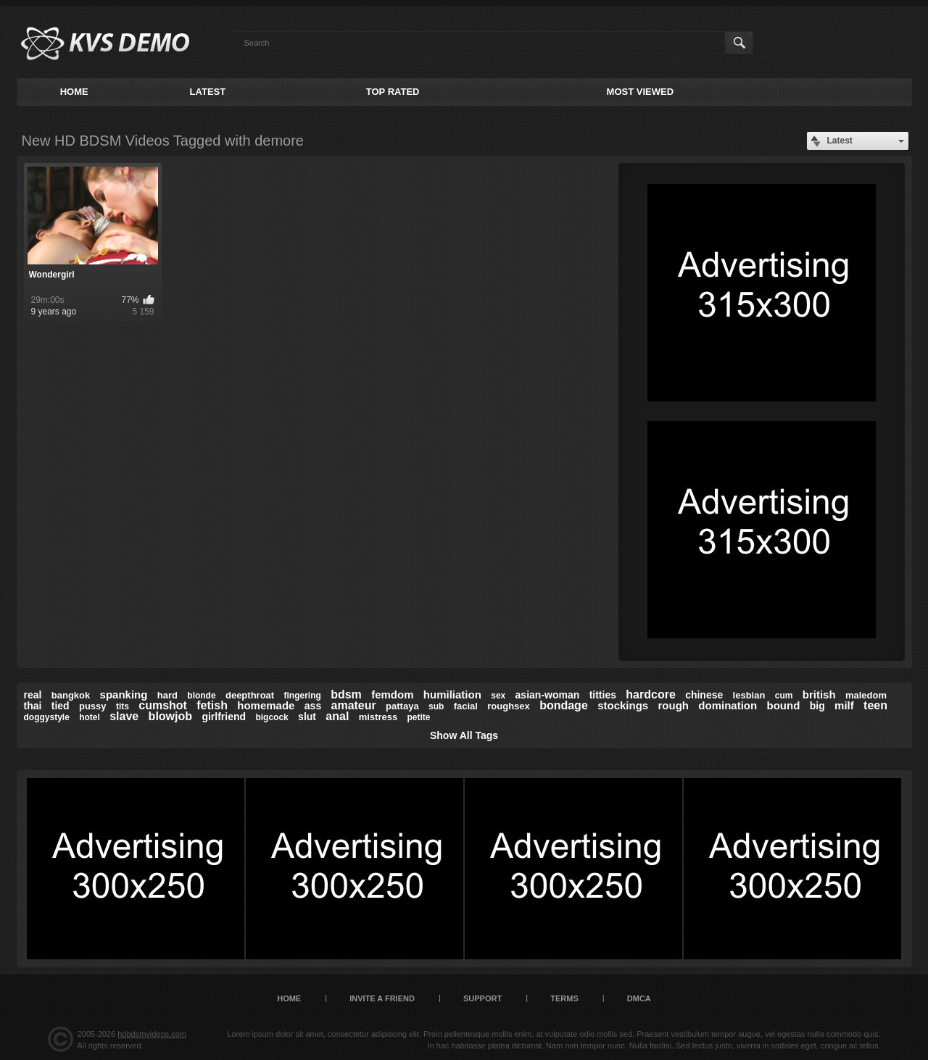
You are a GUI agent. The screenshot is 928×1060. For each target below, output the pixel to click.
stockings (622, 705)
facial (466, 706)
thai (33, 705)
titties (602, 695)
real (33, 695)
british (819, 694)
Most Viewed (640, 91)
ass (312, 705)
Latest (208, 91)
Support (482, 998)
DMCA (639, 998)
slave (123, 716)
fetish (212, 705)
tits (122, 706)
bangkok (70, 695)
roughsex (508, 706)
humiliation (452, 694)
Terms (564, 998)
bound (783, 705)
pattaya (402, 706)
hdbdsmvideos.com (151, 1034)
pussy (93, 706)
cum (784, 695)
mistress (378, 716)
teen (875, 705)
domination (727, 705)
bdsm (346, 694)
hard (167, 695)
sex (498, 695)
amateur (353, 705)
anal (337, 716)
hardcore (650, 694)
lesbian (749, 695)
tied (60, 705)
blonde (201, 695)
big (817, 705)
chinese (704, 695)
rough (673, 705)
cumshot (162, 705)
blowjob (170, 716)
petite (419, 717)
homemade (265, 705)
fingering (301, 695)
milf (844, 705)
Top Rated (393, 91)
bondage (563, 705)
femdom (392, 694)
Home (74, 91)
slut (307, 716)
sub (436, 706)
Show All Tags (464, 735)
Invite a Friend (382, 998)
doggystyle (47, 717)
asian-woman (547, 695)
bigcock (271, 717)
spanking (124, 694)
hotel (89, 717)
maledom (866, 695)
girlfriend (224, 716)
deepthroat (249, 695)
